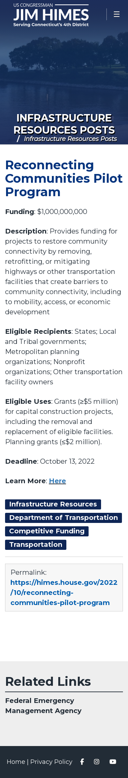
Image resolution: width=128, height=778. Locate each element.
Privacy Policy (51, 762)
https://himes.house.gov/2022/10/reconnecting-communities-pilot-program (64, 592)
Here (57, 481)
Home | (18, 762)
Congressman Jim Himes (60, 15)
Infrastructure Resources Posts (64, 124)
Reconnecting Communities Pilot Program (64, 178)
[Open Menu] (117, 14)
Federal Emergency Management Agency (43, 706)
